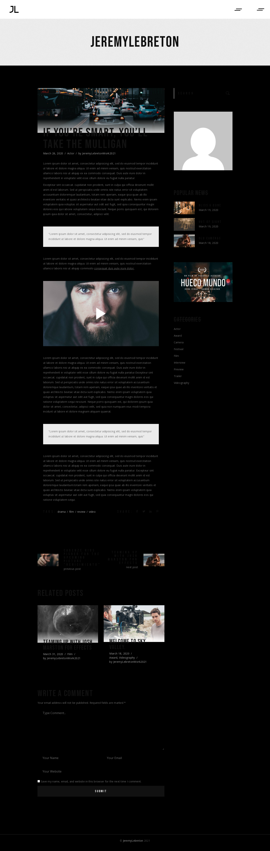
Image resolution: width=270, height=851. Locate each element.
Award (113, 658)
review (81, 511)
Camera (179, 342)
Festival (178, 349)
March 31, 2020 (53, 661)
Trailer (178, 376)
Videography (127, 658)
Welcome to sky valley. (129, 645)
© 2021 (135, 845)
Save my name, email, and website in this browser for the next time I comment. (91, 785)
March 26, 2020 (53, 153)
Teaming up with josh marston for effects (65, 649)
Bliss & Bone (210, 205)
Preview (179, 369)
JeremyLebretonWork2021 (99, 153)
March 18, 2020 (119, 654)
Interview (179, 362)
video (92, 511)
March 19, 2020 (208, 210)
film (71, 511)
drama (62, 511)
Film (70, 661)
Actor (70, 153)
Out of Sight (210, 222)
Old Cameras (210, 238)
